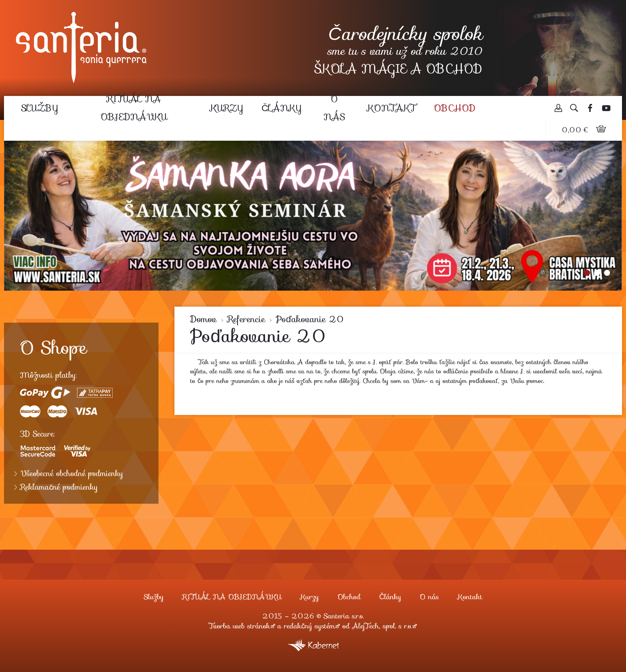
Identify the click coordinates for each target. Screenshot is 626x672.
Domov (203, 319)
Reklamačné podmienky (59, 487)
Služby (39, 108)
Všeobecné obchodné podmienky (71, 474)
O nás (334, 108)
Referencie (246, 319)
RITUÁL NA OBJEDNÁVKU (134, 108)
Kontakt (391, 108)
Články (281, 108)
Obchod (454, 108)
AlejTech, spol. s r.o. (382, 626)
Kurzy (226, 108)
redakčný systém (309, 626)
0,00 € (576, 130)
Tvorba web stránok (239, 626)
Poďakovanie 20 (310, 319)
